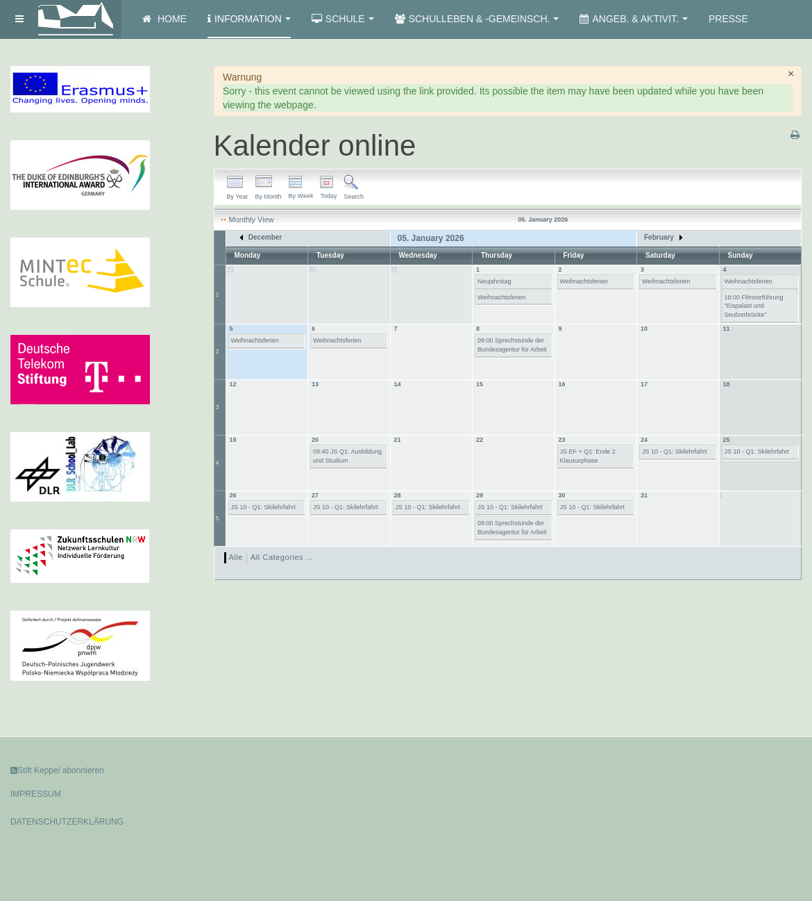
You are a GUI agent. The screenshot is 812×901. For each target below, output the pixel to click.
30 (562, 495)
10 (644, 328)
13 (315, 384)
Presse (728, 18)
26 (233, 495)
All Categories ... (282, 557)
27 (315, 495)
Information (249, 18)
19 (233, 439)
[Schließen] (791, 73)
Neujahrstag (494, 281)
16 (562, 384)
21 (397, 439)
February (663, 237)
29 (479, 495)
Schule (343, 18)
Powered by (738, 782)
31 (644, 495)
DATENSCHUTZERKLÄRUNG (67, 822)
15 (479, 384)
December (261, 237)
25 (726, 439)
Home (164, 18)
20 (315, 439)
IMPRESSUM (35, 794)
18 (726, 384)
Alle (236, 557)
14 (397, 384)
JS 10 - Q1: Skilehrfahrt (674, 451)
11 (726, 328)
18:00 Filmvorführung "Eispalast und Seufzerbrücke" (754, 306)
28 (397, 495)
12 (233, 384)
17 (644, 384)
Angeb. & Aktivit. (633, 18)
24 (644, 439)
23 (562, 439)
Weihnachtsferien (501, 297)
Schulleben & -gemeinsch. (477, 18)
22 (479, 439)
